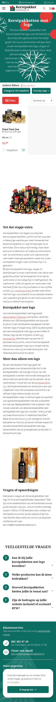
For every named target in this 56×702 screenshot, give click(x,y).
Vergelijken (12, 150)
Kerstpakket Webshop (14, 316)
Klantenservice (26, 2)
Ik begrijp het (28, 689)
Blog (5, 2)
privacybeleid (13, 682)
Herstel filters (28, 85)
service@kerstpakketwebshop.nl (27, 653)
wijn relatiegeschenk (21, 290)
